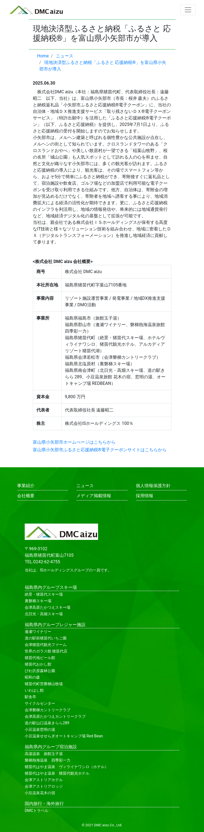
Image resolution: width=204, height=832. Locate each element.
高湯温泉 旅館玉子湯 (44, 753)
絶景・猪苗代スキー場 (44, 594)
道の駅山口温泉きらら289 (47, 723)
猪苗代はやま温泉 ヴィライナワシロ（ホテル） (66, 767)
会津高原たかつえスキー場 (47, 607)
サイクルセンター (40, 703)
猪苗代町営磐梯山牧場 (44, 684)
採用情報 (144, 495)
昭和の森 (32, 677)
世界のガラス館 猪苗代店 (46, 651)
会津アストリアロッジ (44, 786)
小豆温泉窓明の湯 (40, 729)
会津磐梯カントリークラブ (47, 710)
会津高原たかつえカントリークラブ (55, 716)
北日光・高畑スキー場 (44, 614)
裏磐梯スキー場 (38, 601)
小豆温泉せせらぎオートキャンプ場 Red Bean (64, 736)
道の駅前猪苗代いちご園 (46, 638)
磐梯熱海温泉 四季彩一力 (47, 760)
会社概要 (25, 495)
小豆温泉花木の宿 (40, 793)
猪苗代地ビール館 (40, 657)
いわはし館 (34, 690)
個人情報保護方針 (153, 485)
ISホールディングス (57, 570)
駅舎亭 (30, 697)
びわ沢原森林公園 (40, 671)
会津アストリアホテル (44, 780)
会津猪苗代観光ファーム (46, 644)
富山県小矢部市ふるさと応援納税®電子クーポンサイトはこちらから (100, 449)
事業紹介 (25, 485)
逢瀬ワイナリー (38, 631)
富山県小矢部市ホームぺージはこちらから (74, 442)
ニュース (85, 485)
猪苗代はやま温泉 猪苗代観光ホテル (57, 773)
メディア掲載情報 (93, 495)
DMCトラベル (36, 810)
